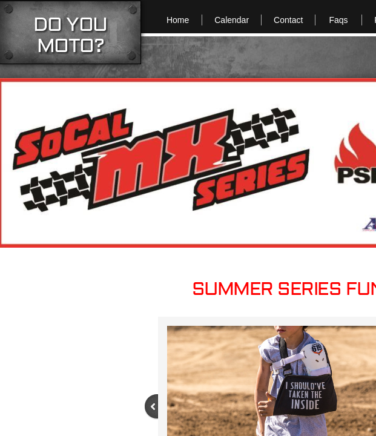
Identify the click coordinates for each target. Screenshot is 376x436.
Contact (288, 20)
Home (178, 20)
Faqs (338, 20)
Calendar (231, 20)
